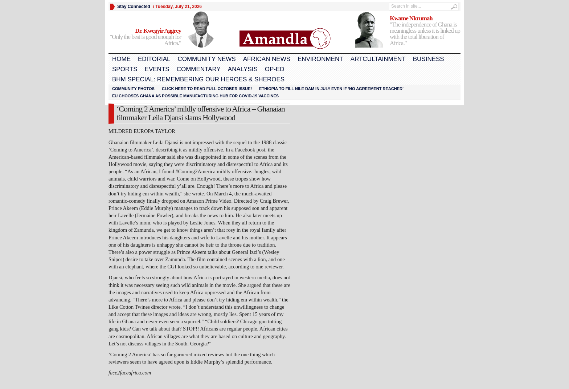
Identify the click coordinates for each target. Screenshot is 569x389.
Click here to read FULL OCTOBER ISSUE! (207, 88)
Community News (206, 59)
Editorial (154, 59)
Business (428, 59)
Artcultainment (378, 59)
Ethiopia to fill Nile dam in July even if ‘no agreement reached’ (331, 88)
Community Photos (133, 88)
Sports (125, 69)
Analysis (243, 69)
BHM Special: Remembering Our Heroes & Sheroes (198, 79)
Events (157, 69)
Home (121, 59)
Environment (320, 59)
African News (266, 59)
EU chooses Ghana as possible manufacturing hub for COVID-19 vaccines (195, 96)
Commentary (199, 69)
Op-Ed (274, 69)
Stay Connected (133, 6)
